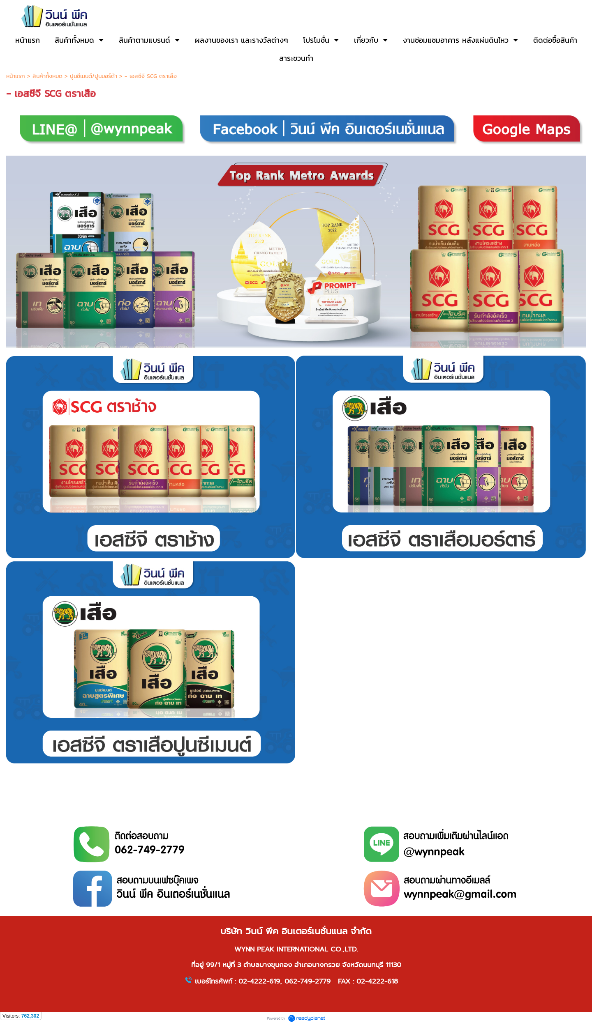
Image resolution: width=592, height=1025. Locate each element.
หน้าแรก (15, 76)
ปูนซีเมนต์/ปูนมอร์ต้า (93, 76)
